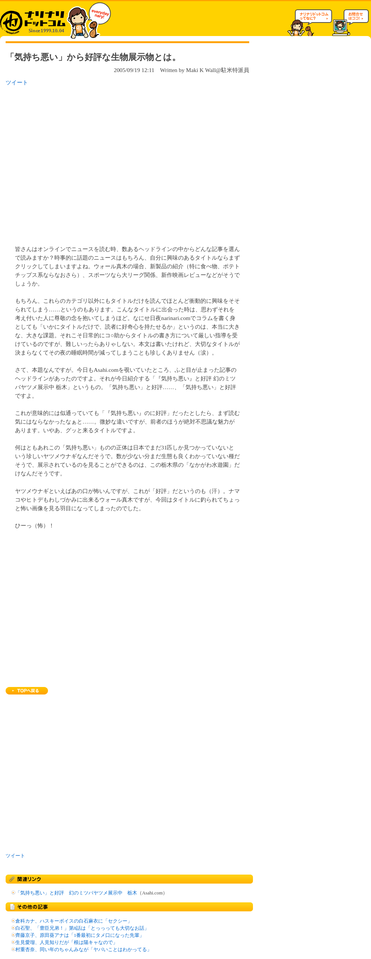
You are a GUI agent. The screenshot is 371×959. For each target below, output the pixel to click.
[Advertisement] (70, 163)
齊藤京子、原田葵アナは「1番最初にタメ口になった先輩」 (79, 935)
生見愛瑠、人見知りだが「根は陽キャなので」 (66, 942)
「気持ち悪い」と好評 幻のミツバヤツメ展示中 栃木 (76, 893)
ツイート (17, 82)
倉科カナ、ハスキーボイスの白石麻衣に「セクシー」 (73, 921)
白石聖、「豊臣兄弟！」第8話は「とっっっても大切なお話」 (82, 928)
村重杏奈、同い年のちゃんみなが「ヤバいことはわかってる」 (83, 949)
